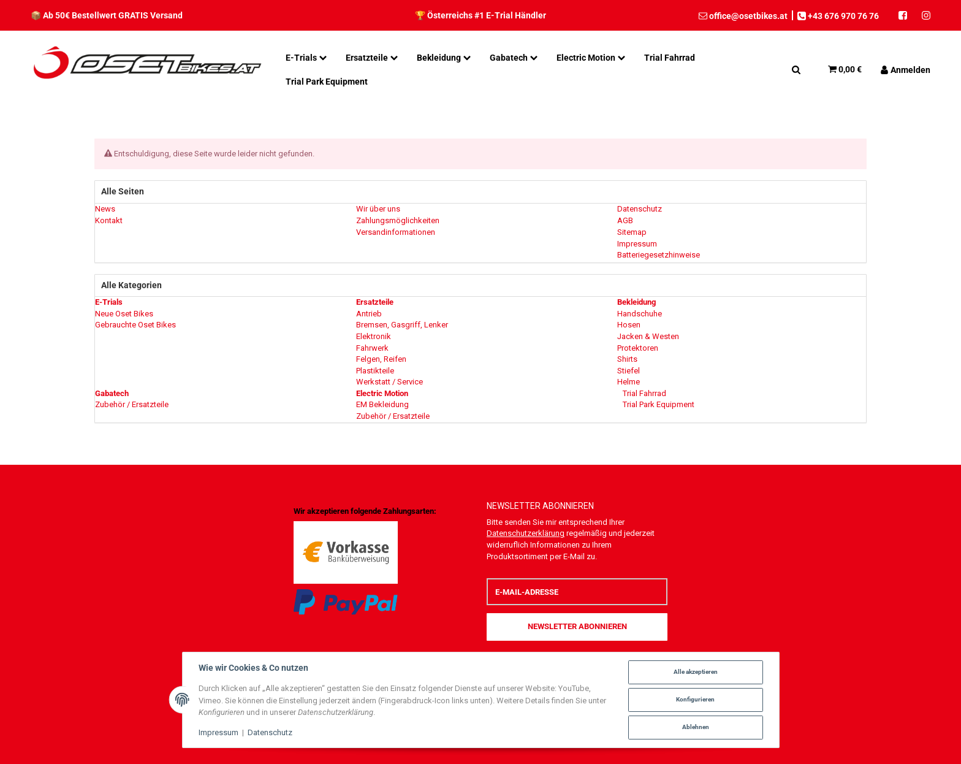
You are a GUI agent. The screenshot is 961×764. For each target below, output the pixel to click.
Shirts (627, 359)
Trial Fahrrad (643, 393)
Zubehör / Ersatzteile (132, 404)
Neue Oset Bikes (124, 313)
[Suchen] (796, 69)
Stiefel (628, 370)
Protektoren (637, 348)
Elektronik (373, 336)
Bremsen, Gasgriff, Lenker (402, 324)
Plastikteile (375, 370)
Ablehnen (695, 727)
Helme (628, 381)
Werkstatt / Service (389, 381)
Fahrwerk (372, 348)
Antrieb (369, 313)
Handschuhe (639, 313)
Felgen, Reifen (381, 359)
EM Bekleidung (382, 404)
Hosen (628, 324)
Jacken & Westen (648, 336)
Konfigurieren (695, 699)
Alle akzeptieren (696, 671)
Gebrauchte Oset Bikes (135, 324)
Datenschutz (270, 732)
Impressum (218, 732)
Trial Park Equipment (657, 404)
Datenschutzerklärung (525, 533)
